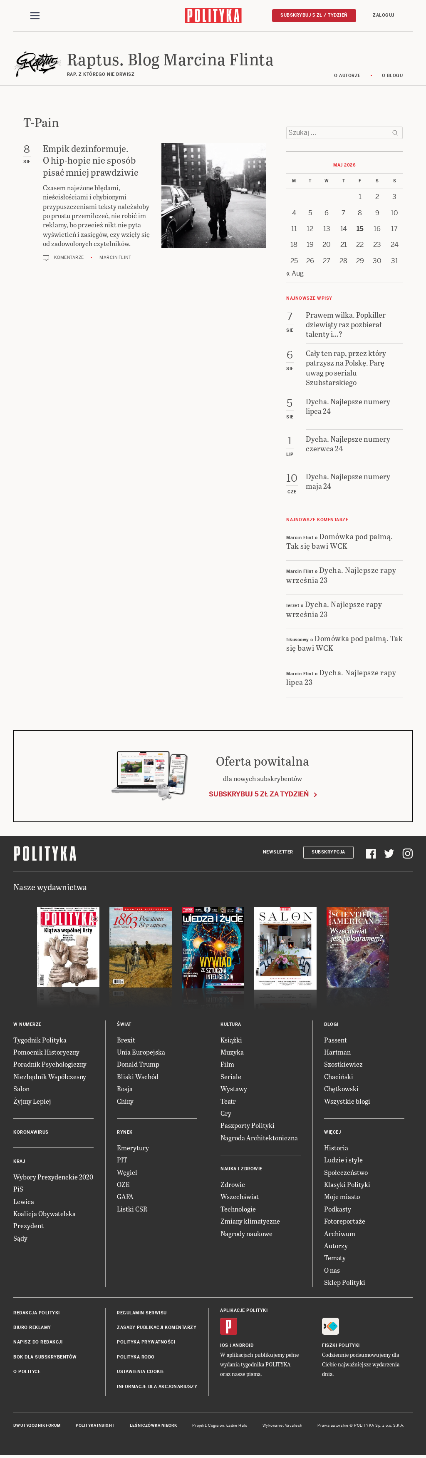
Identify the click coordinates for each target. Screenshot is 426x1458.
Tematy (335, 1258)
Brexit (126, 1040)
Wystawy (233, 1089)
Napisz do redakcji (37, 1343)
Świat (124, 1025)
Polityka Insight (95, 1425)
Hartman (337, 1052)
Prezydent (28, 1226)
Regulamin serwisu (142, 1313)
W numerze (27, 1025)
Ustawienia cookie (140, 1372)
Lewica (23, 1202)
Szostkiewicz (343, 1065)
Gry (225, 1113)
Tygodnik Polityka (40, 1040)
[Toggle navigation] (35, 16)
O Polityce (26, 1372)
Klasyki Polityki (347, 1184)
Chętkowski (341, 1089)
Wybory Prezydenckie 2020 (53, 1177)
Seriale (230, 1077)
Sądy (20, 1238)
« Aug (295, 273)
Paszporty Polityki (247, 1126)
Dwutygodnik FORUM (37, 1425)
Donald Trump (138, 1065)
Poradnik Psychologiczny (50, 1065)
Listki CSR (132, 1209)
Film (227, 1065)
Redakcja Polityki (36, 1313)
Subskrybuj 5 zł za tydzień (259, 794)
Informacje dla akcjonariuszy (157, 1387)
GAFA (125, 1197)
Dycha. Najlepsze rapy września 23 (341, 575)
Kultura (230, 1025)
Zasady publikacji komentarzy (156, 1328)
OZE (123, 1184)
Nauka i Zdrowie (241, 1169)
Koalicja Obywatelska (44, 1214)
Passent (335, 1040)
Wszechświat (239, 1197)
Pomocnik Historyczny (46, 1052)
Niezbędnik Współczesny (49, 1077)
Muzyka (232, 1052)
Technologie (238, 1209)
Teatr (228, 1101)
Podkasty (337, 1209)
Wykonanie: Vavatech (282, 1425)
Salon (21, 1089)
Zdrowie (232, 1184)
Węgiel (127, 1172)
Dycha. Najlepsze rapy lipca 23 (341, 677)
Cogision (216, 1425)
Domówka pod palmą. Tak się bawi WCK (339, 541)
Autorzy (336, 1246)
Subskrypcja (328, 852)
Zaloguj (383, 15)
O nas (332, 1270)
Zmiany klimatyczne (250, 1221)
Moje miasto (342, 1197)
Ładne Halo (237, 1425)
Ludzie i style (343, 1160)
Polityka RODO (136, 1357)
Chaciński (338, 1077)
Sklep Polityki (344, 1282)
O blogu (392, 76)
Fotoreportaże (344, 1221)
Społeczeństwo (346, 1172)
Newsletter (278, 852)
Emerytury (133, 1148)
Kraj (19, 1161)
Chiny (125, 1101)
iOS (224, 1346)
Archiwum (339, 1234)
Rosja (125, 1089)
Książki (231, 1040)
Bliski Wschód (138, 1077)
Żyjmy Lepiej (32, 1101)
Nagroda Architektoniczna (259, 1138)
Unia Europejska (141, 1052)
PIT (122, 1160)
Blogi (331, 1025)
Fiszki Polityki (341, 1346)
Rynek (125, 1132)
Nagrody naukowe (246, 1234)
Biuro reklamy (32, 1328)
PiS (18, 1189)
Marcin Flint (115, 258)
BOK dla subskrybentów (45, 1357)
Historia (336, 1148)
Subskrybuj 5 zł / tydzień (314, 15)
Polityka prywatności (146, 1343)
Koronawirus (31, 1132)
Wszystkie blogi (347, 1101)
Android (243, 1346)
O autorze (347, 76)
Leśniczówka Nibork (153, 1425)
